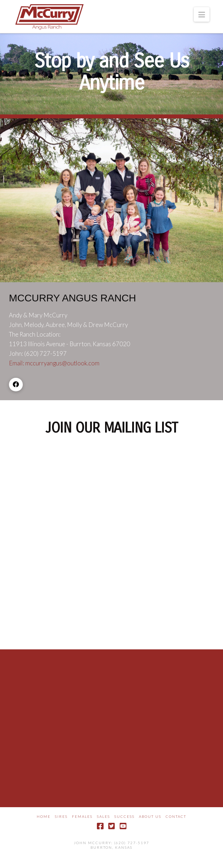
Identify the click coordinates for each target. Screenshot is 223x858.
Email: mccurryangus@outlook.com (54, 363)
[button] (201, 14)
